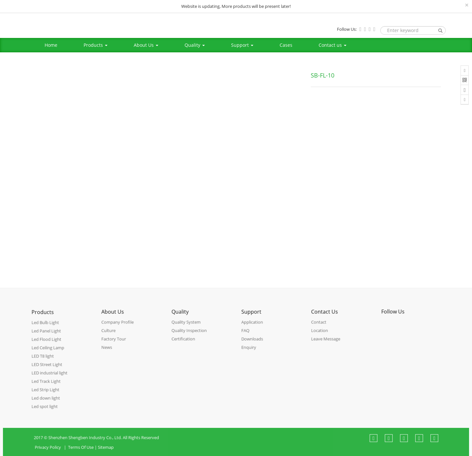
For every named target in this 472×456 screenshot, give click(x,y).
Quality (195, 45)
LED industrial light (50, 377)
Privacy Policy (60, 452)
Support (242, 45)
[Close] (467, 5)
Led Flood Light (47, 346)
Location (321, 335)
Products (96, 45)
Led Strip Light (46, 393)
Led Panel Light (47, 338)
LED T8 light (43, 361)
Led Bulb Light (46, 330)
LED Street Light (47, 369)
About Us (146, 45)
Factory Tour (115, 343)
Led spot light (45, 408)
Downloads (253, 343)
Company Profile (119, 328)
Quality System (187, 327)
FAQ (247, 336)
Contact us (332, 45)
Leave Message (327, 343)
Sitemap (114, 452)
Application (253, 328)
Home (51, 45)
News (108, 351)
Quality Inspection (189, 335)
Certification (184, 343)
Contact (320, 327)
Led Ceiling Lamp (48, 354)
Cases (286, 45)
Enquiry (250, 351)
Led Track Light (47, 385)
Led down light (46, 401)
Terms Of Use (91, 452)
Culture (110, 336)
